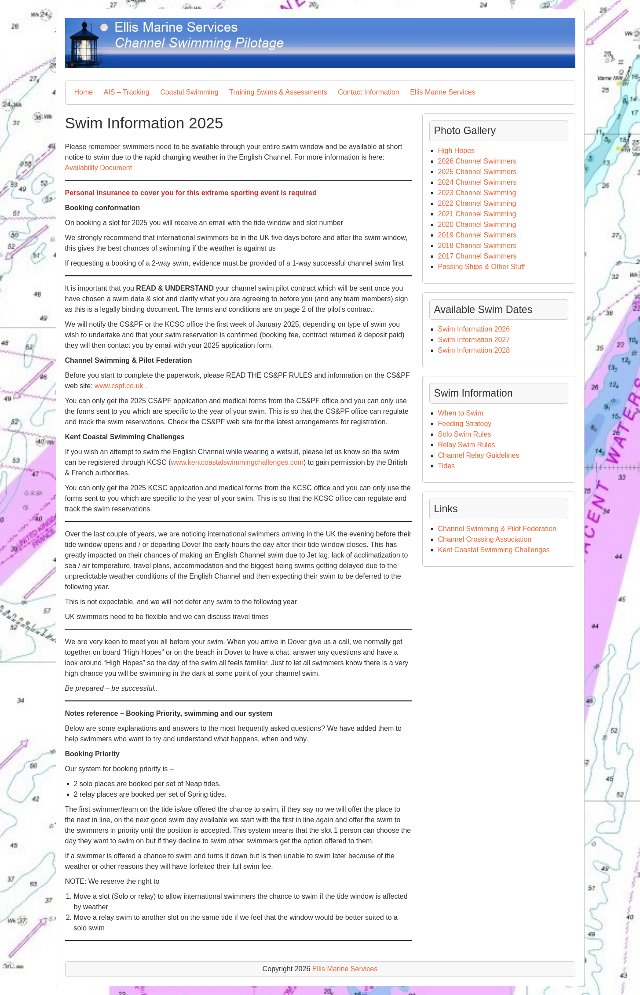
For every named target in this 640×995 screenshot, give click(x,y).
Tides (446, 466)
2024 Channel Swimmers (477, 182)
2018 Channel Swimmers (477, 245)
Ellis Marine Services (442, 92)
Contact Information (368, 92)
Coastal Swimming (189, 92)
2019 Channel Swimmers (477, 235)
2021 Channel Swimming (477, 214)
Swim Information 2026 (474, 329)
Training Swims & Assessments (278, 92)
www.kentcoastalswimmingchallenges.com (237, 462)
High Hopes (456, 150)
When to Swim (462, 413)
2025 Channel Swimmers (477, 171)
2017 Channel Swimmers (477, 256)
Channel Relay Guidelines (478, 455)
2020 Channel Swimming (477, 224)
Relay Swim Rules (466, 444)
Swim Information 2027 (474, 339)
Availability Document (98, 167)
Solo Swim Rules (464, 434)
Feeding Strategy (465, 423)
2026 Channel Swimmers (477, 161)
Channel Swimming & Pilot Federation (497, 528)
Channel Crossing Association (485, 539)
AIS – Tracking (127, 92)
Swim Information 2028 (474, 350)
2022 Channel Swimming (477, 203)
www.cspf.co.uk (119, 386)
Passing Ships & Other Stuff (481, 266)
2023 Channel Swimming (477, 193)
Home (83, 92)
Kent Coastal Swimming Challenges (494, 550)
